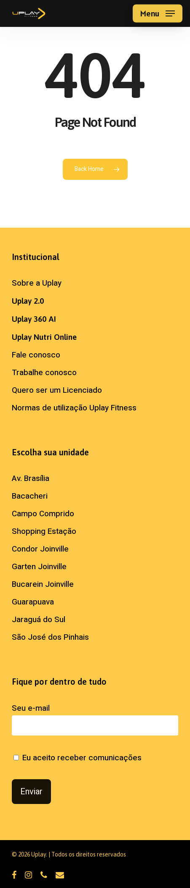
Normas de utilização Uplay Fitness (74, 408)
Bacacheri (30, 496)
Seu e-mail (95, 719)
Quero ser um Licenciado (57, 390)
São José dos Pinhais (50, 637)
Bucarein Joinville (43, 584)
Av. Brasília (30, 478)
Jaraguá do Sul (38, 619)
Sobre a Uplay (37, 283)
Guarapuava (33, 602)
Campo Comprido (43, 514)
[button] (157, 13)
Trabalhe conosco (44, 372)
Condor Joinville (40, 549)
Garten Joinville (39, 567)
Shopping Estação (44, 531)
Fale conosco (36, 355)
